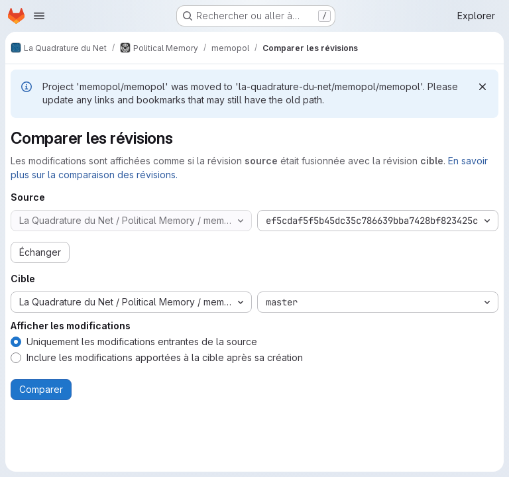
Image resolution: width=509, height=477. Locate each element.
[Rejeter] (482, 87)
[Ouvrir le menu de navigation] (39, 15)
